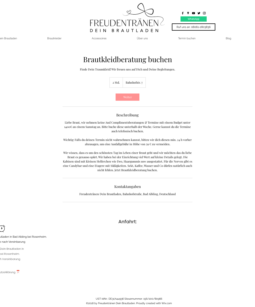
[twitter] (199, 13)
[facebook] (182, 13)
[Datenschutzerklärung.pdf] (18, 272)
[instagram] (204, 13)
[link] (127, 97)
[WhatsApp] (194, 19)
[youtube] (193, 13)
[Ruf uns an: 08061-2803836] (193, 27)
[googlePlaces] (188, 13)
